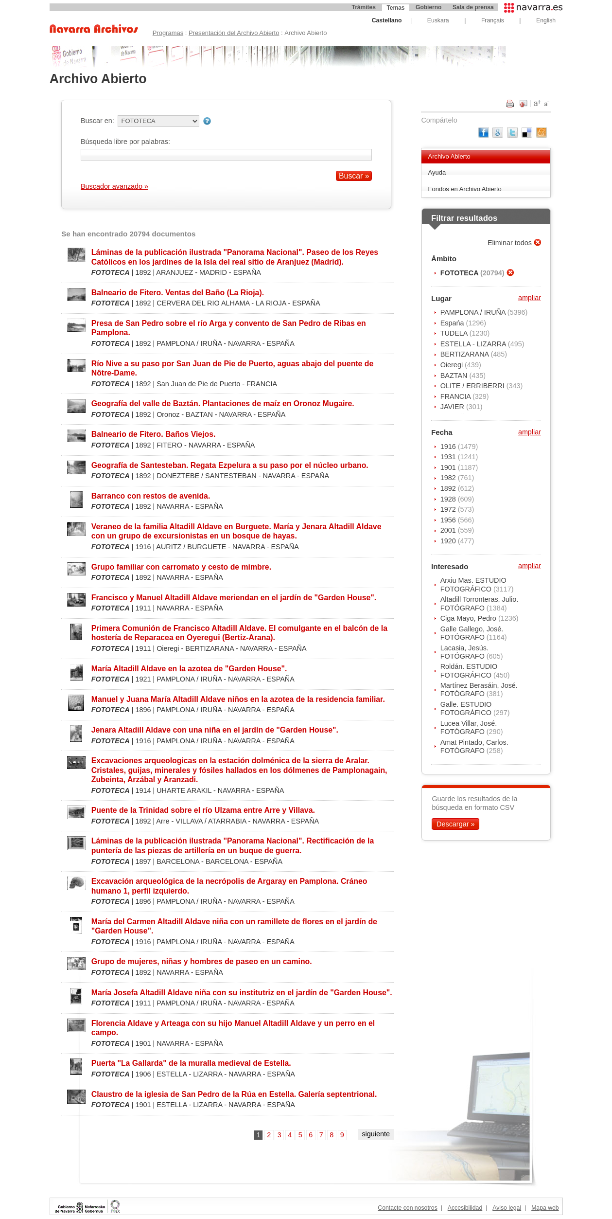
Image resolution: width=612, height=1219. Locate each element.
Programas (168, 32)
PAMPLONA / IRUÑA (473, 312)
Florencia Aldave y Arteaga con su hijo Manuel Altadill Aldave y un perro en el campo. (233, 1028)
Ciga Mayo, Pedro (469, 618)
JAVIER (453, 407)
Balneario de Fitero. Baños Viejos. (153, 434)
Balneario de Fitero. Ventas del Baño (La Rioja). (177, 292)
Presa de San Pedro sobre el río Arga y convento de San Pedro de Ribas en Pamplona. (228, 328)
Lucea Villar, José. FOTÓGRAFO (468, 727)
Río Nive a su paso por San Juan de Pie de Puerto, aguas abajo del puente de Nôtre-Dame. (232, 368)
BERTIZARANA (465, 354)
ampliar (529, 298)
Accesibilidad (465, 1207)
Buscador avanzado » (114, 186)
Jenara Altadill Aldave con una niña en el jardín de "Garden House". (214, 730)
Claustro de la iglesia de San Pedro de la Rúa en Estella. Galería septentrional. (234, 1094)
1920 (449, 541)
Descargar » (455, 824)
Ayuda (437, 172)
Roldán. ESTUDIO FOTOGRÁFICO (469, 671)
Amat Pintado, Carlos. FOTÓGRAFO (474, 746)
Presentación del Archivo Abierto (234, 32)
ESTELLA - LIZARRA (474, 344)
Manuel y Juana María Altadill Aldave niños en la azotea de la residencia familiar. (238, 699)
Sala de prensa (473, 7)
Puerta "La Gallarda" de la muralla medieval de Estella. (191, 1063)
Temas (395, 7)
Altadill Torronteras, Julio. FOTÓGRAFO (479, 603)
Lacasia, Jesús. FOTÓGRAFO (464, 652)
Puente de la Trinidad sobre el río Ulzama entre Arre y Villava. (203, 810)
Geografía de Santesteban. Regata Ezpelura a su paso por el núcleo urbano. (229, 465)
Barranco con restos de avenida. (150, 496)
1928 (449, 499)
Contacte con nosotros (407, 1207)
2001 (449, 530)
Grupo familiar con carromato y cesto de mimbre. (181, 567)
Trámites (364, 7)
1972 (449, 509)
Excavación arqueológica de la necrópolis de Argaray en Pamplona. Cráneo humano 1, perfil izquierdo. (229, 886)
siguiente (376, 1134)
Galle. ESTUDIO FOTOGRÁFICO (466, 708)
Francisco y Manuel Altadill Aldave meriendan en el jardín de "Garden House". (233, 597)
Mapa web (545, 1207)
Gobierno (428, 7)
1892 (449, 488)
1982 (449, 478)
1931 (449, 457)
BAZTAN (455, 375)
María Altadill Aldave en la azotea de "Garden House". (189, 668)
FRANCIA (456, 396)
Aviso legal (506, 1207)
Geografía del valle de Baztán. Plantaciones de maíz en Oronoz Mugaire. (222, 403)
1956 (449, 520)
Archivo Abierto (449, 156)
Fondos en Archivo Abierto (465, 189)
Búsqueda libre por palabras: (125, 141)
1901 (449, 467)
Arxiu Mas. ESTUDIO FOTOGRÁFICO (473, 584)
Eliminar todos (511, 243)
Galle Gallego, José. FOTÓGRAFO (472, 633)
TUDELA (455, 333)
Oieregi (452, 365)
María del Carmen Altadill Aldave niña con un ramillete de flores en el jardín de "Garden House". (234, 926)
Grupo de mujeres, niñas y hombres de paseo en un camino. (201, 961)
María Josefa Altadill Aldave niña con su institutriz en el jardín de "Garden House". (241, 992)
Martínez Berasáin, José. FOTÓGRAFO (479, 689)
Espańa (453, 323)
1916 (449, 446)
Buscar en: (97, 121)
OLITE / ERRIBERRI (473, 386)
